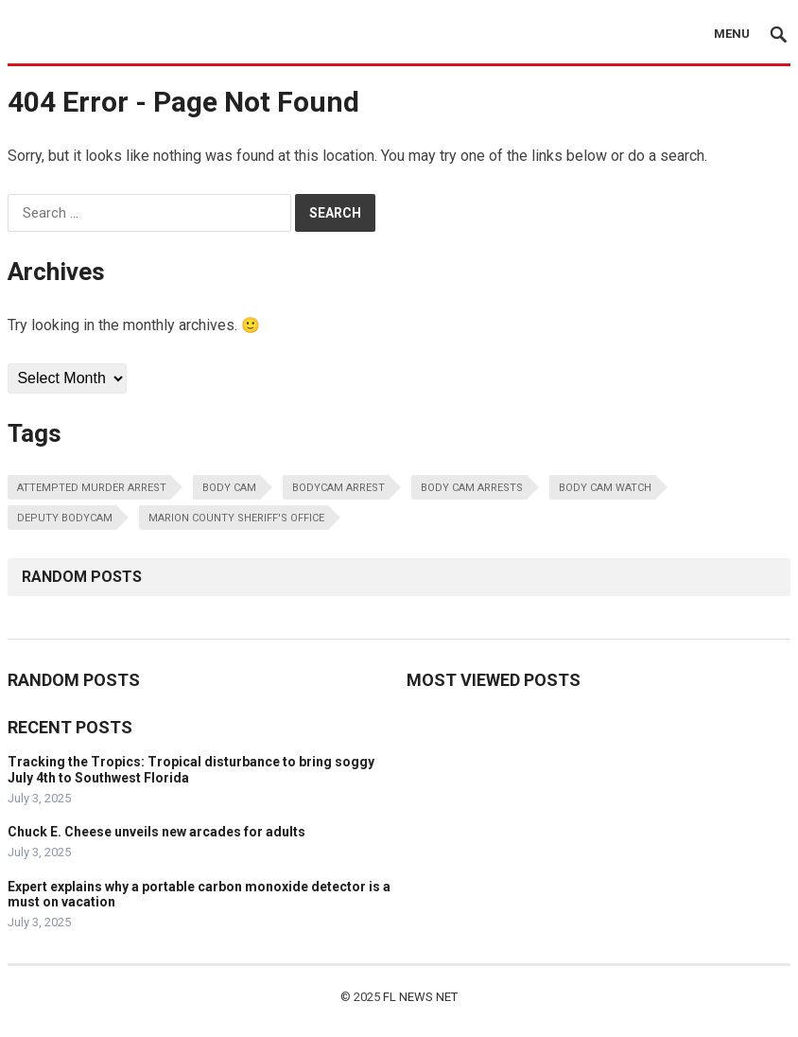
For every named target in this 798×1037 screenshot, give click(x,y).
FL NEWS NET (420, 997)
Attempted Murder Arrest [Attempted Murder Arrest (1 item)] (91, 488)
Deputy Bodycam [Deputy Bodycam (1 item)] (65, 518)
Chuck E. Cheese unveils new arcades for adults (156, 831)
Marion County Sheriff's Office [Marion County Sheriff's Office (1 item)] (236, 518)
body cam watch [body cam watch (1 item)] (605, 488)
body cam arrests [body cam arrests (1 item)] (472, 488)
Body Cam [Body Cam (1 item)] (229, 488)
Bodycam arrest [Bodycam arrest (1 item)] (338, 488)
